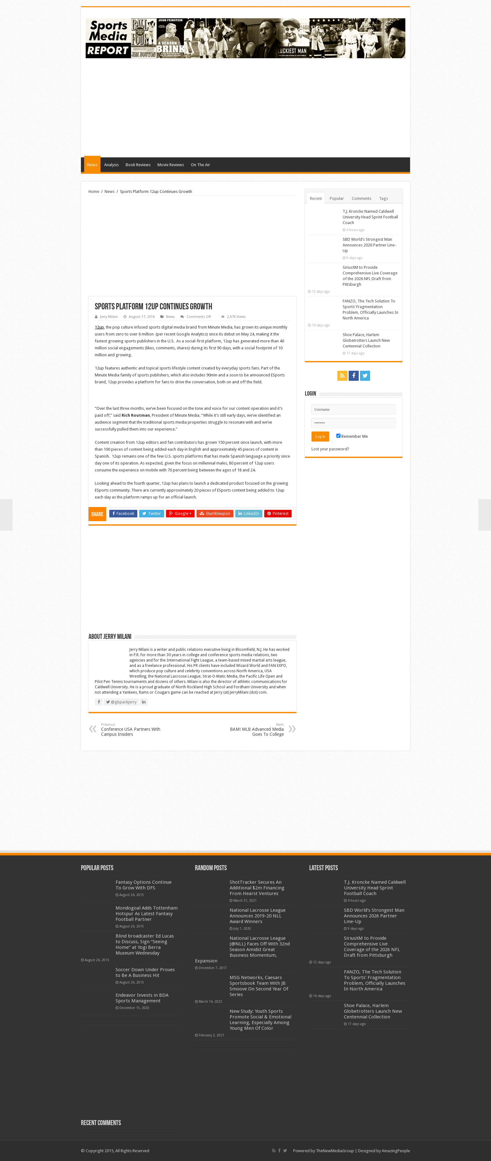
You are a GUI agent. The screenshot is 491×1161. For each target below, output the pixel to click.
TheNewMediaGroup (335, 1150)
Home (93, 191)
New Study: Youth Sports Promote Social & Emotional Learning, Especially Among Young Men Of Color (260, 1019)
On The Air (200, 164)
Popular (337, 198)
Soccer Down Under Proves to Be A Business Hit (145, 972)
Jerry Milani (109, 317)
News (92, 164)
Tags (383, 198)
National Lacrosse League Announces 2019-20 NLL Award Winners (258, 915)
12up (99, 327)
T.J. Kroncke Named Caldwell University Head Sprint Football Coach (370, 217)
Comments (361, 198)
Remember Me (352, 436)
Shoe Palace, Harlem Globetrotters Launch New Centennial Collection (366, 340)
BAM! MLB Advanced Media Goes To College (251, 730)
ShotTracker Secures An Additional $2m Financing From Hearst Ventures (257, 887)
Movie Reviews (170, 164)
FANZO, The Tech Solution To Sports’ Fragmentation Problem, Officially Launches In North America (374, 980)
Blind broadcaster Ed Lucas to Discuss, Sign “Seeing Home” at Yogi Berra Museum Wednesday (145, 944)
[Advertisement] (290, 107)
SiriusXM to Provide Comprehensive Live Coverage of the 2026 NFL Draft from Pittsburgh (372, 946)
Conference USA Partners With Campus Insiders (133, 730)
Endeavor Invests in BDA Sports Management (142, 998)
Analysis (111, 164)
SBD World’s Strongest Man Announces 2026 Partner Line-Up (369, 245)
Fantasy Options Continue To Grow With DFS (144, 885)
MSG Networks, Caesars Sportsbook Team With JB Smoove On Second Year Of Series (259, 986)
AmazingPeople (396, 1150)
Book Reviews (138, 164)
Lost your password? (330, 449)
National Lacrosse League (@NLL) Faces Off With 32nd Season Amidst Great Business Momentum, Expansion (242, 949)
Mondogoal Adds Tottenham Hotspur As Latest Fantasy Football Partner (147, 913)
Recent (316, 198)
